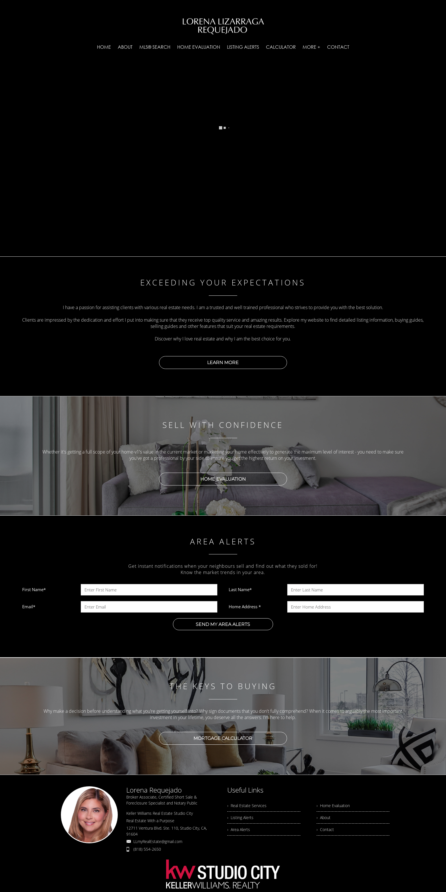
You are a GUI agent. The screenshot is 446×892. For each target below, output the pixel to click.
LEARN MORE (223, 362)
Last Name (240, 589)
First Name (34, 589)
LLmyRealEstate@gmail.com (157, 841)
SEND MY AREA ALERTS (223, 624)
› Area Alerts (238, 829)
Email (28, 606)
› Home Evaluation (333, 805)
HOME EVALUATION (223, 479)
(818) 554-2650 (147, 849)
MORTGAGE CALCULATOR (222, 738)
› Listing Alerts (240, 817)
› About (324, 817)
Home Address (245, 606)
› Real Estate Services (247, 805)
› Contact (325, 829)
